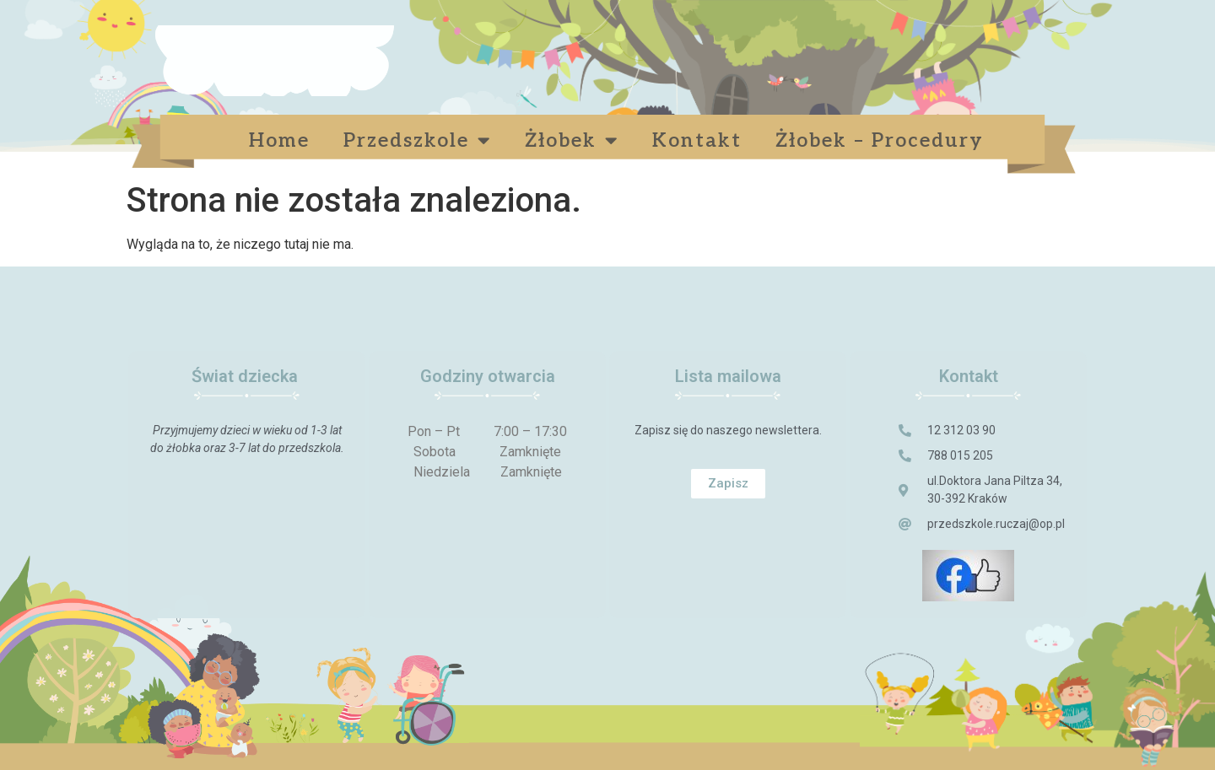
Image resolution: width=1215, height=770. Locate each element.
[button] (728, 483)
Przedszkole (417, 140)
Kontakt (697, 141)
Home (279, 141)
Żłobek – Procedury (883, 141)
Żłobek (571, 140)
